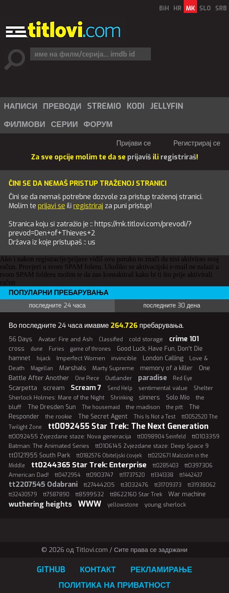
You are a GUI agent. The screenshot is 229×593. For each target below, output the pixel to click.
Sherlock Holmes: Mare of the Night (56, 397)
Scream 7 (86, 387)
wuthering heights (40, 504)
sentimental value (163, 388)
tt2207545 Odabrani (43, 484)
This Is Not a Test (155, 416)
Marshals (72, 368)
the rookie (58, 416)
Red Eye (182, 378)
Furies (56, 349)
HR (177, 8)
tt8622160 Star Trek (136, 494)
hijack (43, 358)
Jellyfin (166, 106)
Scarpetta (23, 388)
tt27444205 (99, 484)
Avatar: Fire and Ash (65, 339)
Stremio (104, 106)
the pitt (174, 407)
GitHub (51, 569)
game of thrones (90, 349)
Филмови (24, 124)
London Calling (163, 358)
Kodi (135, 106)
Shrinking (121, 397)
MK (190, 8)
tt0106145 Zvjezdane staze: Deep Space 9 (152, 446)
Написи (21, 106)
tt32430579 (23, 494)
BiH (164, 8)
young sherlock (165, 504)
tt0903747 (99, 475)
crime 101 (184, 338)
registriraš (178, 157)
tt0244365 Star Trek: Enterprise (89, 465)
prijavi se (51, 205)
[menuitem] (20, 106)
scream (54, 388)
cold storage (146, 339)
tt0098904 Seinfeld (161, 436)
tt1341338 (162, 475)
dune (37, 349)
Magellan (42, 368)
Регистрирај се (196, 143)
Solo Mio (178, 397)
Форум (98, 124)
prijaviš (139, 157)
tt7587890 (56, 494)
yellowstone (122, 504)
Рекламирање (161, 569)
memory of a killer (166, 368)
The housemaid (101, 407)
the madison (143, 407)
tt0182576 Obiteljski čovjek (109, 455)
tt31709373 (168, 485)
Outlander (118, 378)
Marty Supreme (113, 368)
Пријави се (133, 143)
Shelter (203, 388)
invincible (124, 358)
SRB (221, 8)
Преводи (62, 106)
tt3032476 (134, 484)
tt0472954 (67, 475)
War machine (187, 494)
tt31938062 (202, 485)
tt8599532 (89, 494)
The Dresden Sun (52, 407)
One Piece (87, 378)
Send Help (119, 388)
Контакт (98, 569)
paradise (152, 377)
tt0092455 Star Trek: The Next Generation (128, 426)
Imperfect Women (80, 358)
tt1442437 (191, 475)
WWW (89, 504)
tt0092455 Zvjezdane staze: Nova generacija (70, 436)
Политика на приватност (115, 585)
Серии (64, 124)
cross (17, 349)
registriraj (88, 205)
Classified (111, 339)
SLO (205, 8)
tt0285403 (166, 465)
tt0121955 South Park (39, 455)
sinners (149, 397)
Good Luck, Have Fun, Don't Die (160, 349)
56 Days (20, 339)
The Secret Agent (103, 416)
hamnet (20, 358)
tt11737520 (132, 475)
